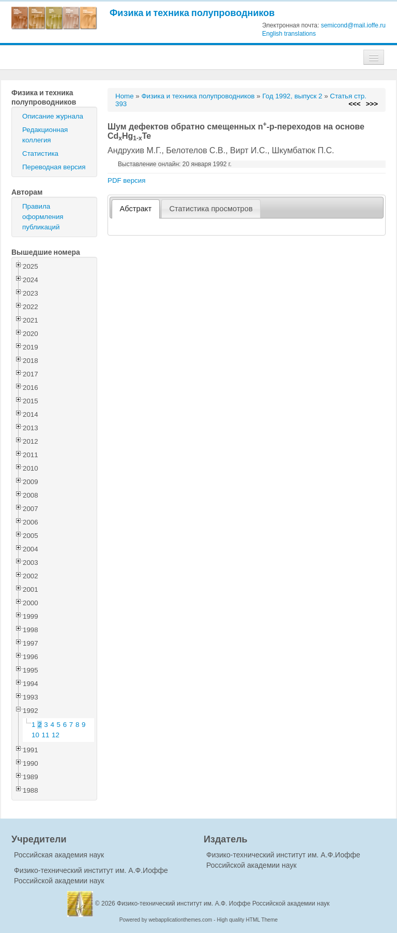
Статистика (40, 153)
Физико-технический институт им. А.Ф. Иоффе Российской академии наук (223, 903)
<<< (354, 104)
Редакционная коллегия (45, 135)
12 (55, 735)
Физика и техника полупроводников (192, 13)
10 (35, 735)
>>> (372, 104)
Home (124, 96)
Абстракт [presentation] (136, 209)
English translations (289, 33)
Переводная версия (53, 167)
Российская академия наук (59, 855)
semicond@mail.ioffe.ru (353, 25)
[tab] (136, 208)
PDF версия (126, 180)
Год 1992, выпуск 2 (292, 96)
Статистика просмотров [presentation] (210, 209)
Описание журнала (52, 116)
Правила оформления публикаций (43, 216)
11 (46, 735)
